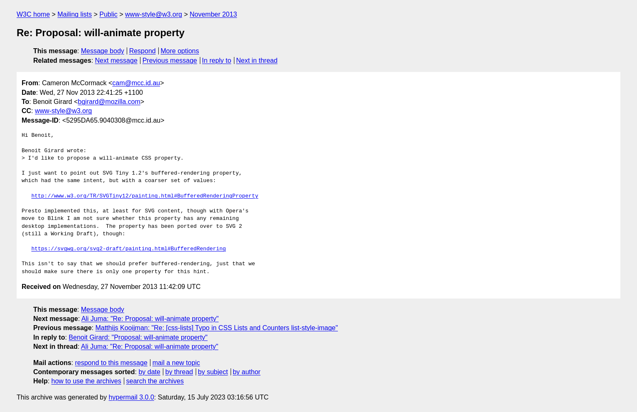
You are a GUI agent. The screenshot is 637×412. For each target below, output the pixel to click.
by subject (213, 371)
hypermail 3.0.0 (131, 397)
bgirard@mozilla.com (109, 101)
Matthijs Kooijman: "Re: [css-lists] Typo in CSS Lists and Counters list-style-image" (216, 327)
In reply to (216, 60)
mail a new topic (176, 362)
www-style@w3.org (153, 14)
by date (149, 371)
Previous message (170, 60)
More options (180, 50)
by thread (179, 371)
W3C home (33, 14)
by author (247, 371)
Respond (142, 50)
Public (108, 14)
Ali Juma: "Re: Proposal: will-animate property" (150, 318)
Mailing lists (74, 14)
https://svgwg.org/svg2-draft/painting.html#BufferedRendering (128, 249)
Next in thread (257, 60)
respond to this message (111, 362)
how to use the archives (86, 381)
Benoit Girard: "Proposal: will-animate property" (138, 337)
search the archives (155, 381)
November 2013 (213, 14)
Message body (102, 50)
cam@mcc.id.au (136, 82)
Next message (116, 60)
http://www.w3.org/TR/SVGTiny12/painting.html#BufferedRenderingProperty (144, 196)
